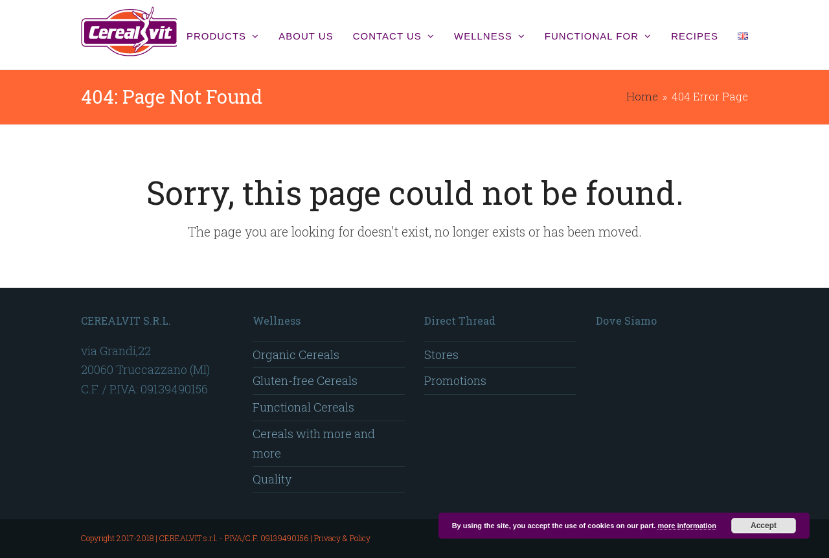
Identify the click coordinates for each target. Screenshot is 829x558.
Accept (764, 525)
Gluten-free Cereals (305, 380)
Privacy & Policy (342, 538)
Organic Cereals (296, 354)
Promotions (455, 380)
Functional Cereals (303, 407)
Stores (441, 354)
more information (686, 525)
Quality (272, 479)
